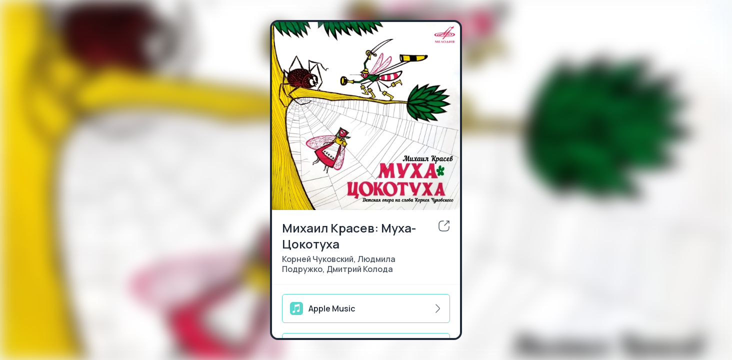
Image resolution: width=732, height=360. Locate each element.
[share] (444, 226)
